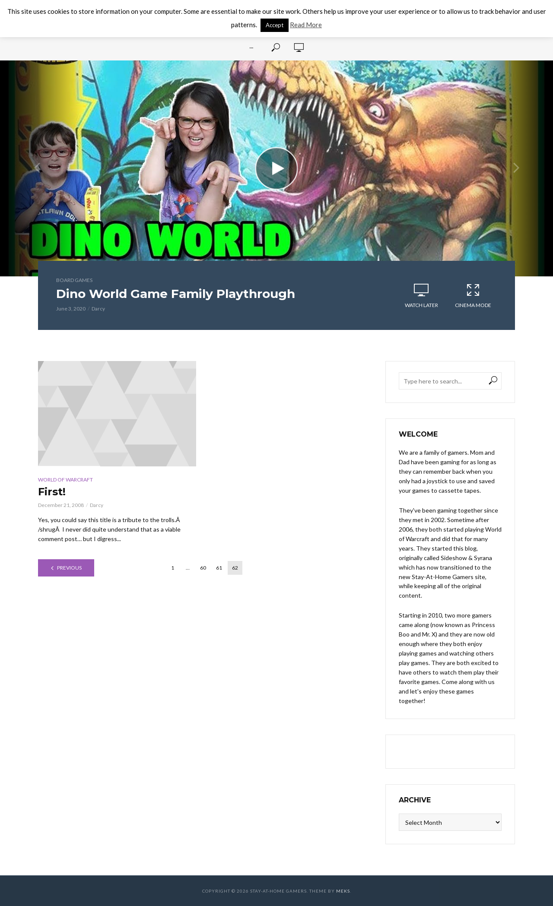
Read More (306, 25)
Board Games (74, 280)
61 (219, 567)
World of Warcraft (65, 479)
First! (52, 491)
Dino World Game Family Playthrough (175, 293)
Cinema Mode (473, 295)
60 (203, 567)
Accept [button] (274, 25)
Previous (69, 567)
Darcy (98, 308)
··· (251, 47)
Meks (343, 890)
